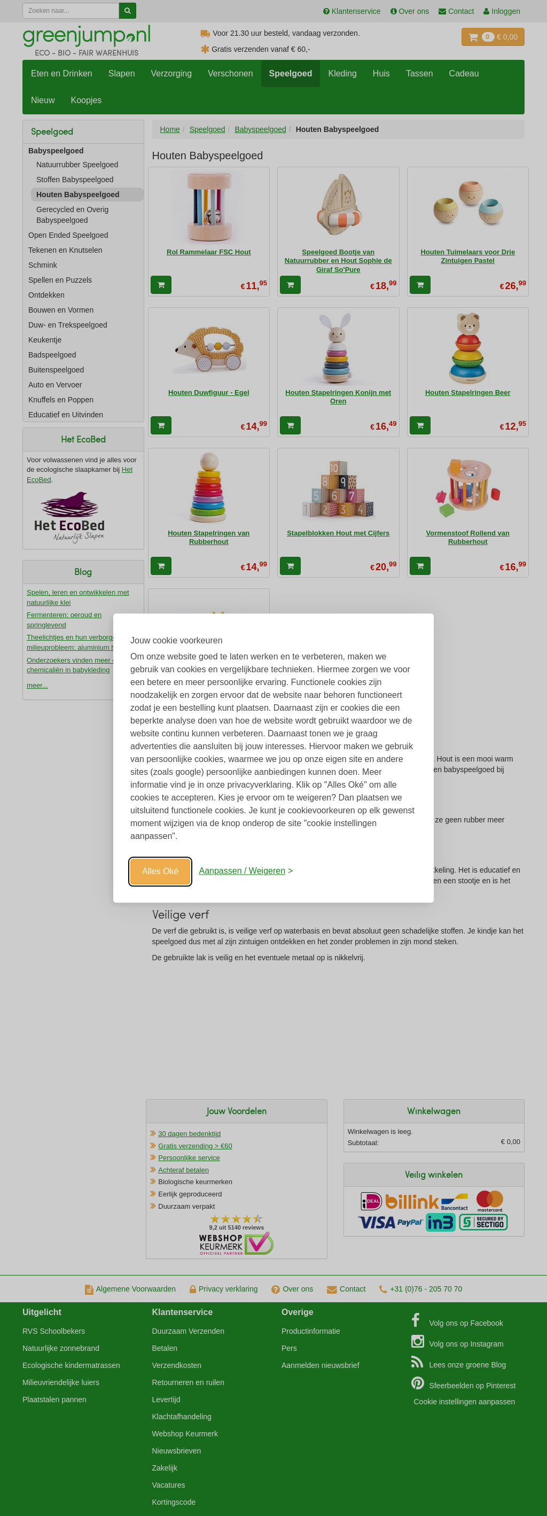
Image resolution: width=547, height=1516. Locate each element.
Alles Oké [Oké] (160, 871)
